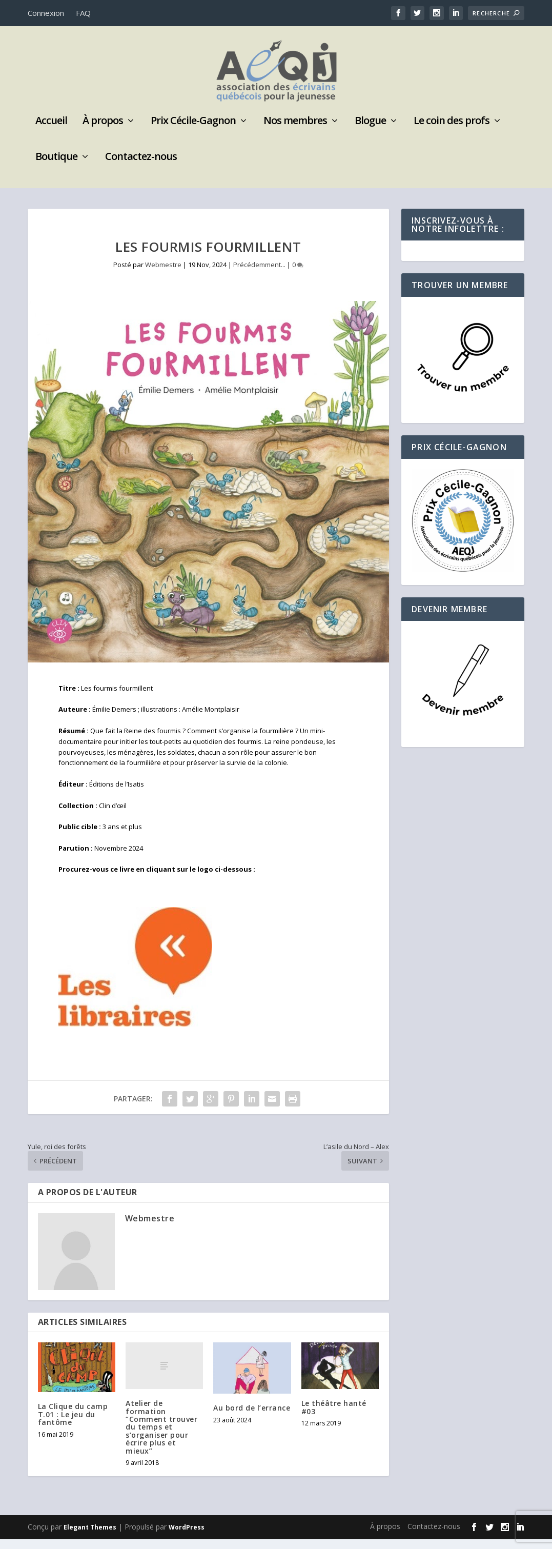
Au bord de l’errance (251, 1417)
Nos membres (295, 131)
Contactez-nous (141, 167)
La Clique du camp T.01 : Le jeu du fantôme (73, 1424)
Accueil (51, 131)
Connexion (46, 13)
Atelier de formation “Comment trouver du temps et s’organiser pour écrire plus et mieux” (161, 1436)
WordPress (187, 1537)
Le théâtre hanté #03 (333, 1416)
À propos (103, 131)
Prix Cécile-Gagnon (193, 131)
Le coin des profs (451, 131)
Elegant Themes (90, 1537)
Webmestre (163, 274)
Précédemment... (259, 274)
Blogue (370, 131)
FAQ (83, 13)
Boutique (56, 167)
